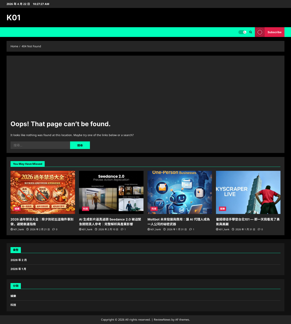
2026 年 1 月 (18, 269)
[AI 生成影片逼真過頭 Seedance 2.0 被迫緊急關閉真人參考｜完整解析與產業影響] (111, 192)
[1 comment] (123, 229)
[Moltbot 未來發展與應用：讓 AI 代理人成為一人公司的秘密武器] (179, 192)
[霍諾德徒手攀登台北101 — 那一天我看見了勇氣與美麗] (248, 192)
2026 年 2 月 (19, 260)
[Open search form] (250, 32)
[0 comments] (54, 229)
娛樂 (17, 208)
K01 (13, 17)
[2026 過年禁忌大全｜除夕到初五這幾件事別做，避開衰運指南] (43, 192)
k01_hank (18, 229)
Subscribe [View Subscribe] (268, 32)
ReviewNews (162, 319)
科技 (85, 208)
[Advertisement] (145, 89)
